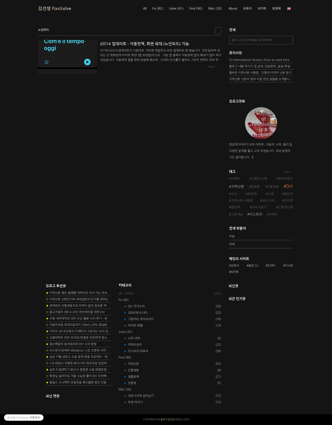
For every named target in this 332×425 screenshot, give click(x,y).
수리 (234, 193)
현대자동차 (285, 178)
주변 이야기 (138, 402)
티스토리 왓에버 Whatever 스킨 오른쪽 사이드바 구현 (78, 350)
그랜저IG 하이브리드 (144, 319)
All (144, 8)
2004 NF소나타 (140, 312)
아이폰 (288, 200)
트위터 (271, 265)
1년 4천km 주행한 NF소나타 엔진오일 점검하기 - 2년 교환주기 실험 (78, 363)
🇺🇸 (289, 8)
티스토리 (255, 214)
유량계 (252, 193)
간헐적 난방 (259, 178)
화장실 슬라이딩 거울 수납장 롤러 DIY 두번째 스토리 (78, 375)
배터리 (288, 193)
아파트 (273, 214)
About (232, 8)
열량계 (235, 207)
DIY (289, 186)
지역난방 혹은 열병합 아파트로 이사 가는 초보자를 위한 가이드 (78, 292)
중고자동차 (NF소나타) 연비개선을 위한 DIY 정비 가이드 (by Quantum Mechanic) (78, 312)
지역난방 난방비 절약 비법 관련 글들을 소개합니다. (261, 79)
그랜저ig (237, 214)
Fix (157, 8)
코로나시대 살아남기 (144, 396)
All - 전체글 (126, 293)
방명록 (276, 8)
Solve (176, 8)
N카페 (262, 8)
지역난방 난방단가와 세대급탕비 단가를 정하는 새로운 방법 (78, 299)
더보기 (287, 172)
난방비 (235, 178)
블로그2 (253, 265)
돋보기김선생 (167, 419)
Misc (215, 8)
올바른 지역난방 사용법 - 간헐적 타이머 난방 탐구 (260, 72)
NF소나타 (268, 200)
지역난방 (237, 186)
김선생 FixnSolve (54, 8)
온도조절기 (259, 207)
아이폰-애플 (138, 325)
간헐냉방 (273, 186)
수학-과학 (137, 338)
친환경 (135, 383)
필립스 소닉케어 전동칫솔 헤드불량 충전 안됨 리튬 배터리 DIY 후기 (78, 382)
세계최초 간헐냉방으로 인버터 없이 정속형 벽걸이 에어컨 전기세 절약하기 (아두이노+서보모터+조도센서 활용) (78, 305)
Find (195, 8)
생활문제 (136, 376)
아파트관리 (138, 344)
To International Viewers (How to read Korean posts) (261, 59)
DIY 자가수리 (139, 306)
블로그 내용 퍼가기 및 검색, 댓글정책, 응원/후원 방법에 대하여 (261, 66)
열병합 (255, 186)
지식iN (289, 265)
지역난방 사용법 (242, 200)
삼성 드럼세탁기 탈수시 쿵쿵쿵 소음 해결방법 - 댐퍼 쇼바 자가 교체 (78, 369)
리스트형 (218, 30)
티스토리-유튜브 (141, 351)
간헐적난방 (285, 207)
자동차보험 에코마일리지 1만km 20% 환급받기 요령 (78, 324)
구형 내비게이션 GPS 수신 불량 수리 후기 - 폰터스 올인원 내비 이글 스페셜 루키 (78, 318)
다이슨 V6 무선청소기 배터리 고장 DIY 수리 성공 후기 (78, 331)
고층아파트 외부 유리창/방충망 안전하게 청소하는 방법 (78, 337)
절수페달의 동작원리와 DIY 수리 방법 (71, 344)
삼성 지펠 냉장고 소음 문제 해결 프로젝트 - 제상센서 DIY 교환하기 (78, 356)
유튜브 (247, 8)
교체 (270, 193)
